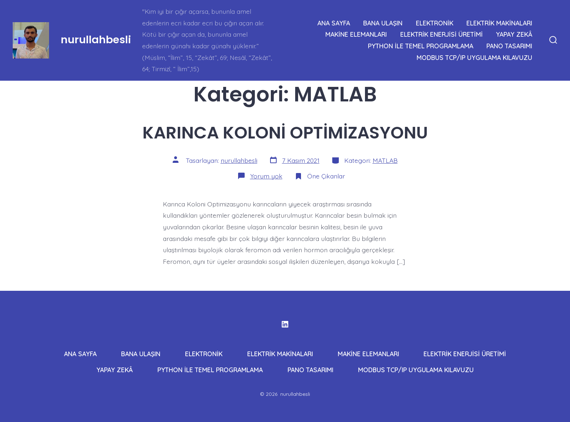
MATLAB (385, 160)
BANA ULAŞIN (382, 23)
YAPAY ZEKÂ (514, 34)
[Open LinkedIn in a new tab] (285, 324)
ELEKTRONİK (434, 23)
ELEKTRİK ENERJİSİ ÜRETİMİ (441, 34)
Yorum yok (266, 176)
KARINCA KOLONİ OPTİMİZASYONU (285, 132)
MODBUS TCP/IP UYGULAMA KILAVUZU (474, 57)
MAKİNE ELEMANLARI (356, 34)
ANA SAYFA (333, 23)
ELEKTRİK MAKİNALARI (499, 23)
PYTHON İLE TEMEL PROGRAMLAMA (420, 46)
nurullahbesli (239, 160)
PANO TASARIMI (509, 46)
